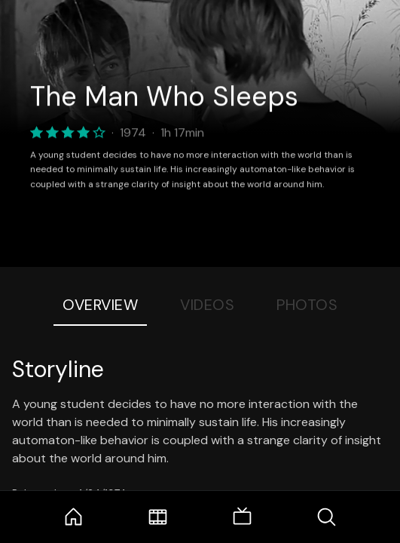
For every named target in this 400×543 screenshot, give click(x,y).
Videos (207, 304)
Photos (306, 304)
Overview (100, 304)
